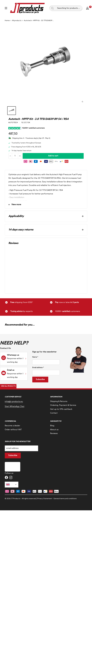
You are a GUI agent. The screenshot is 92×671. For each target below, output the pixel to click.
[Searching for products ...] (68, 8)
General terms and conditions (65, 499)
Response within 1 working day (15, 358)
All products (16, 21)
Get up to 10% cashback (61, 409)
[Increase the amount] (20, 156)
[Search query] (52, 8)
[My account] (87, 8)
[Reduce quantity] (10, 156)
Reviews (54, 433)
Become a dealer (12, 426)
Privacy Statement (44, 499)
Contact (54, 413)
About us (54, 429)
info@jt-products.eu (14, 401)
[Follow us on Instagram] (10, 477)
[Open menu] (6, 8)
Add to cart (53, 156)
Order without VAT (13, 429)
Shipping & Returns (58, 401)
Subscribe (40, 379)
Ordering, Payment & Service (63, 405)
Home (7, 21)
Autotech (13, 123)
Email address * (38, 368)
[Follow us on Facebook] (6, 477)
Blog (52, 426)
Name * (35, 357)
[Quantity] (15, 156)
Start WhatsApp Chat (14, 406)
